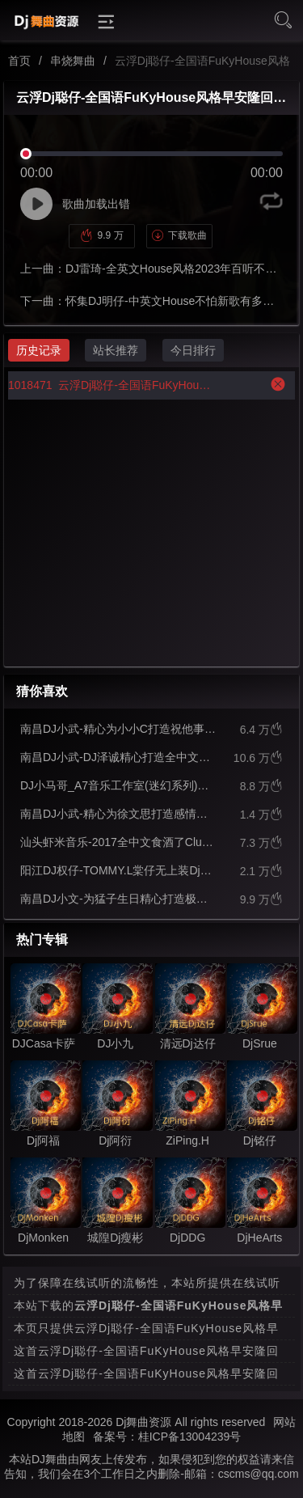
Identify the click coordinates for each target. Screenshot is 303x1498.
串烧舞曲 (72, 60)
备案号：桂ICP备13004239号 (167, 1436)
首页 (19, 60)
